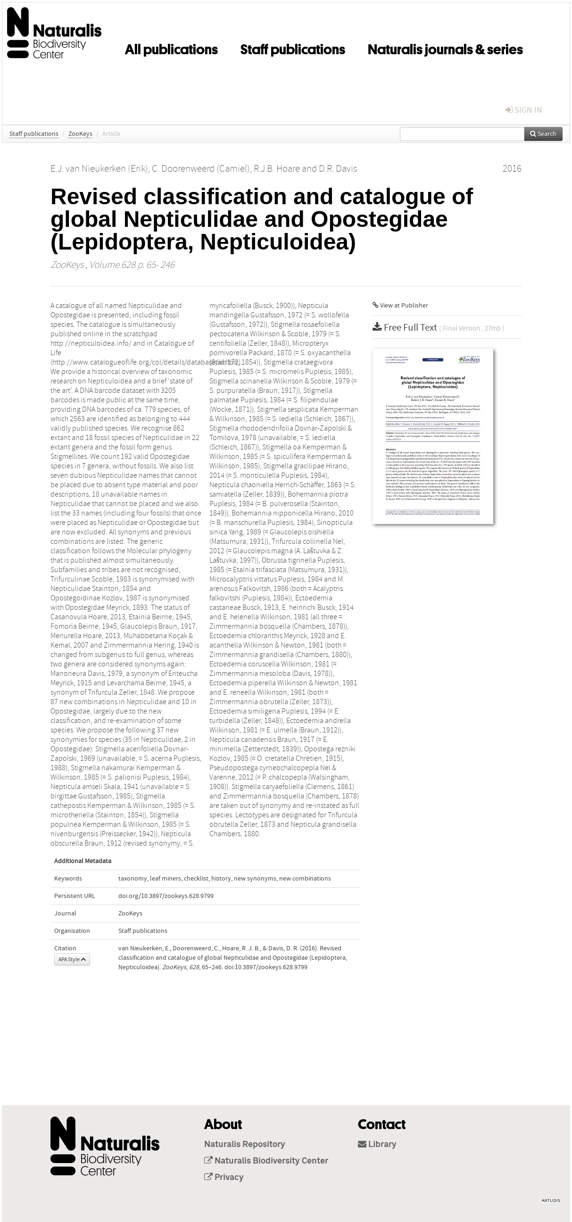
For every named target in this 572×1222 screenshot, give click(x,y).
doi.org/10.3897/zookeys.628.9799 (166, 896)
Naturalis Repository (244, 1144)
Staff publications (292, 47)
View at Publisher (400, 305)
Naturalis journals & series (445, 47)
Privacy (224, 1177)
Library (377, 1144)
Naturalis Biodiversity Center (266, 1161)
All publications (171, 47)
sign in (524, 110)
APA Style (72, 959)
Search (543, 134)
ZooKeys (80, 134)
